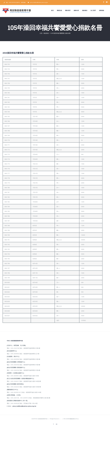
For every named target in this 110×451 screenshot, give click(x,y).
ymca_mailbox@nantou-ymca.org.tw (24, 406)
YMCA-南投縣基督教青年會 (41, 419)
